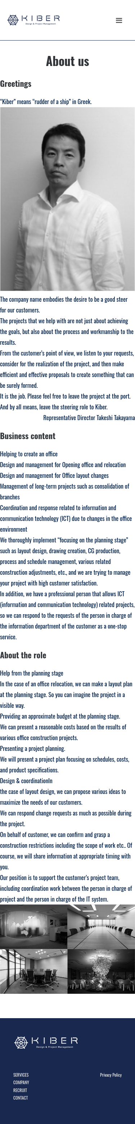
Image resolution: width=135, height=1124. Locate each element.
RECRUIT (20, 1090)
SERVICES (21, 1075)
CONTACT (20, 1098)
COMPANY (21, 1082)
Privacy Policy (111, 1075)
